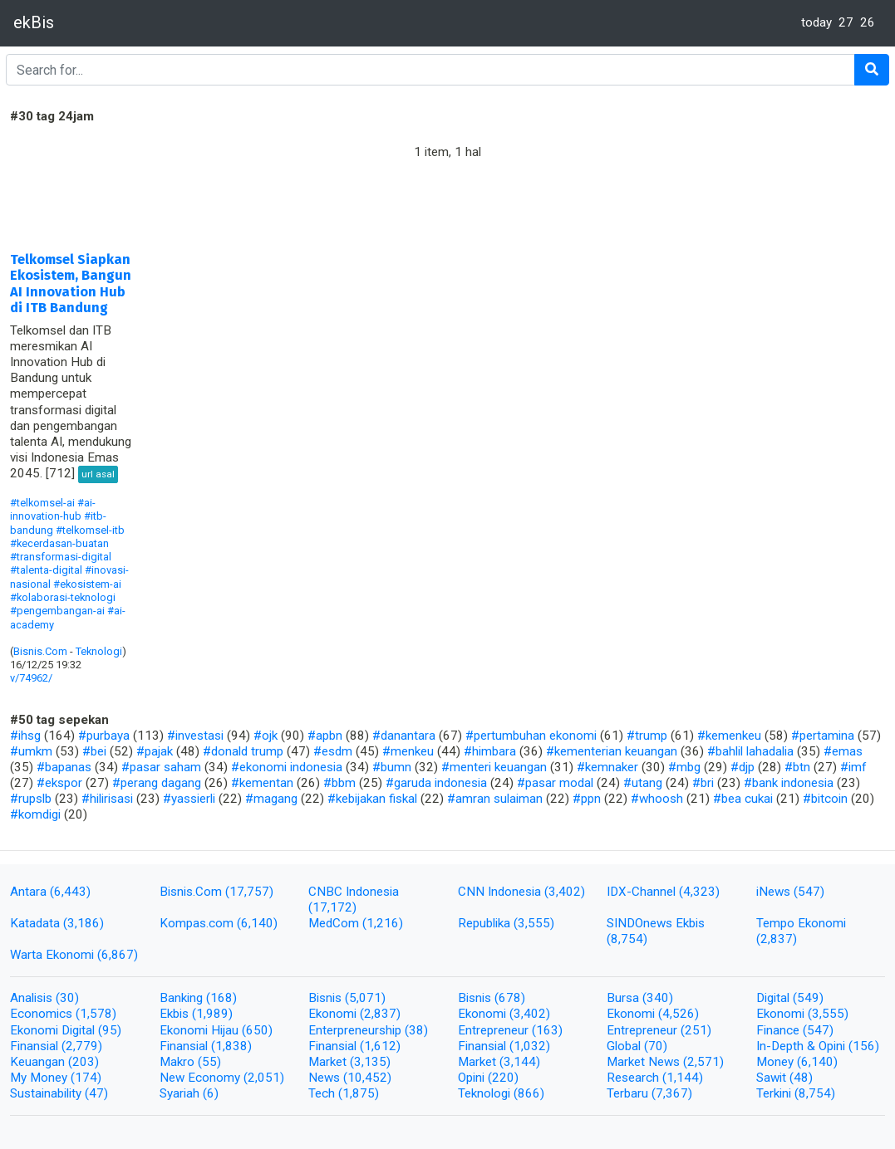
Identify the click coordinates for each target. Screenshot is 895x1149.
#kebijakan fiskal (372, 798)
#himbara (490, 751)
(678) (509, 997)
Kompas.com (198, 923)
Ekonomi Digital (54, 1030)
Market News (645, 1061)
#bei (94, 751)
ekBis (33, 22)
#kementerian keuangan (611, 751)
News (325, 1077)
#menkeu (408, 751)
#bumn (391, 767)
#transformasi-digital (60, 556)
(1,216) (382, 923)
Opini (473, 1077)
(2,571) (703, 1061)
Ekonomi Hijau (201, 1030)
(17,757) (249, 891)
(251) (696, 1030)
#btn (797, 767)
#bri (703, 782)
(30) (67, 997)
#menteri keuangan (494, 767)
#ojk (265, 735)
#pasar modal (555, 782)
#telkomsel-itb (90, 530)
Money (776, 1061)
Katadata (36, 923)
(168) (221, 997)
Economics (43, 1013)
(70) (655, 1046)
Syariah (181, 1093)
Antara (30, 891)
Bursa (624, 997)
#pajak (154, 751)
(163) (547, 1030)
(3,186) (83, 923)
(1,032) (529, 1046)
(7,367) (672, 1093)
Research (634, 1077)
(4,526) (678, 1013)
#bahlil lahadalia (750, 751)
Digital (774, 997)
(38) (416, 1030)
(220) (503, 1077)
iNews (775, 891)
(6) (211, 1093)
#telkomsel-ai (42, 502)
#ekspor (59, 782)
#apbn (324, 735)
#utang (642, 782)
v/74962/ (31, 678)
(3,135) (370, 1061)
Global (625, 1046)
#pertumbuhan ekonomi (531, 735)
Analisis (33, 997)
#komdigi (35, 814)
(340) (657, 997)
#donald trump (243, 751)
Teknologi (99, 651)
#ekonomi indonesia (286, 767)
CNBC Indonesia (353, 891)
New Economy (201, 1077)
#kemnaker (607, 767)
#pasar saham (161, 767)
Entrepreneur (495, 1030)
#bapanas (64, 767)
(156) (863, 1046)
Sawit (772, 1077)
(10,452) (367, 1077)
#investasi (195, 735)
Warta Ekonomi (53, 954)
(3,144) (519, 1061)
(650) (257, 1030)
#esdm (332, 751)
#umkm (31, 751)
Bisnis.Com (40, 651)
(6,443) (70, 891)
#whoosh (657, 798)
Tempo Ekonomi (801, 923)
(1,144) (682, 1077)
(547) (809, 891)
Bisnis (326, 997)
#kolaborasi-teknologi (63, 597)
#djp (742, 767)
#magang (271, 798)
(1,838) (231, 1046)
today (816, 22)
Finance (779, 1030)
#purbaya (104, 735)
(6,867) (117, 954)
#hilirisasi (107, 798)
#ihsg (25, 735)
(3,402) (564, 891)
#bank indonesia (789, 782)
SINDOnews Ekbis (656, 923)
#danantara (403, 735)
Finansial (35, 1046)
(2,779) (81, 1046)
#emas (843, 751)
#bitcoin (825, 798)
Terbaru (629, 1093)
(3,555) (534, 923)
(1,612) (380, 1046)
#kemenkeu (729, 735)
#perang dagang (156, 782)
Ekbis (176, 1013)
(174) (86, 1077)
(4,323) (699, 891)
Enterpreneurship (356, 1030)
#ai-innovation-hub (53, 509)
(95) (109, 1030)
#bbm (339, 782)
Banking (183, 997)
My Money (40, 1077)
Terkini (775, 1093)
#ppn (587, 798)
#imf (853, 767)
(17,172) (332, 907)
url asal (98, 474)
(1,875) (358, 1093)
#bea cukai (743, 798)
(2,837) (776, 938)
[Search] (430, 70)
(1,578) (96, 1013)
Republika (486, 923)
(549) (808, 997)
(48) (801, 1077)
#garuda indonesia (436, 782)
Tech (323, 1093)
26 (867, 22)
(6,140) (257, 923)
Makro (179, 1061)
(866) (529, 1093)
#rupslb (31, 798)
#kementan (262, 782)
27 (845, 22)
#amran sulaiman (495, 798)
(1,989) (212, 1013)
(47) (96, 1093)
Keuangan (39, 1061)
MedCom (335, 923)
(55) (209, 1061)
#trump (647, 735)
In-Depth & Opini (802, 1046)
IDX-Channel (643, 891)
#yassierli (189, 798)
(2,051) (263, 1077)
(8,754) (627, 938)
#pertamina (822, 735)
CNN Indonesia (501, 891)
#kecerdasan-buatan (59, 543)
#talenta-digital (46, 570)
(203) (83, 1061)
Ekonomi (334, 1013)
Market (329, 1061)
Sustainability (47, 1093)
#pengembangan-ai (57, 610)
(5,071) (365, 997)
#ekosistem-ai (87, 584)
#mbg (684, 767)
